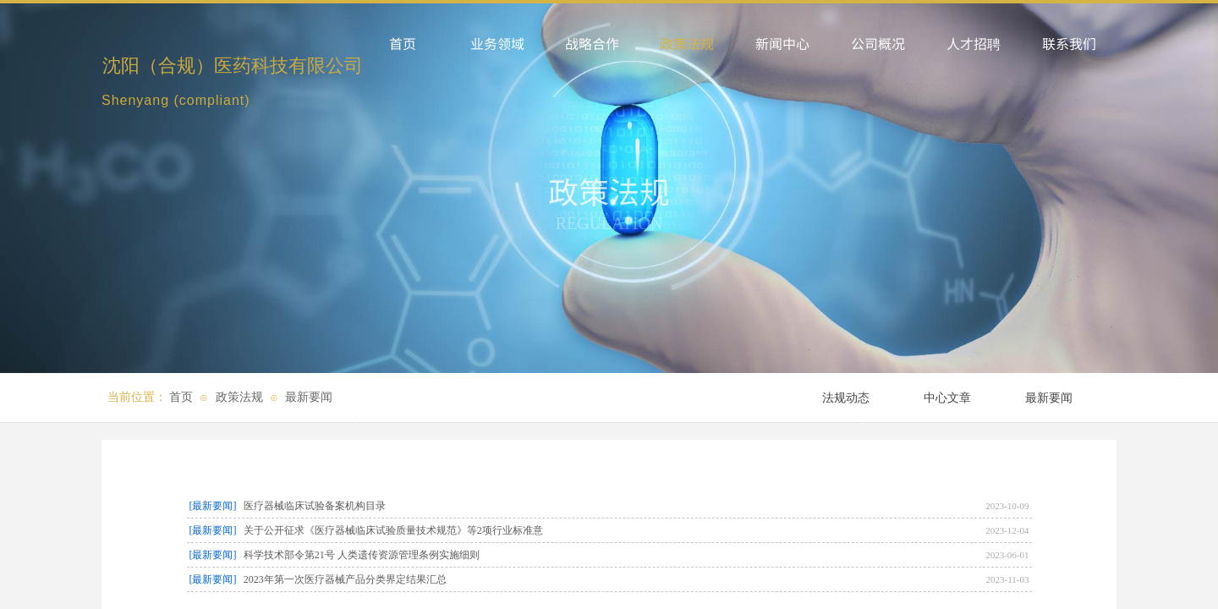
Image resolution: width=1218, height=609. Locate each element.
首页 (181, 397)
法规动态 (846, 398)
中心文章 (947, 398)
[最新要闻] (213, 506)
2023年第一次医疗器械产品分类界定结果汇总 (345, 579)
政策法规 (239, 397)
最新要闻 (308, 397)
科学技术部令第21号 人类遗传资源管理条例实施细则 (362, 555)
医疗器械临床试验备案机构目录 (315, 506)
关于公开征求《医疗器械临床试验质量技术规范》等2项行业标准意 (393, 530)
